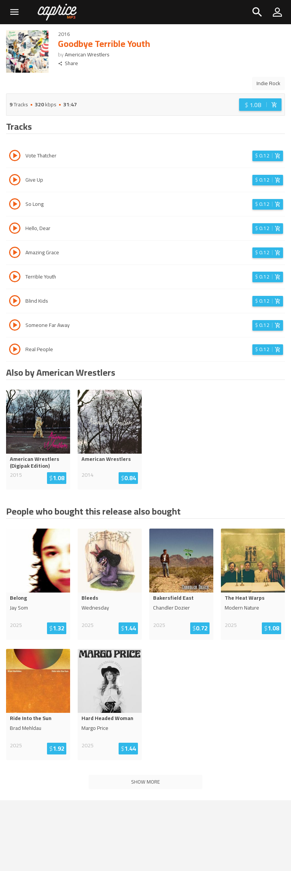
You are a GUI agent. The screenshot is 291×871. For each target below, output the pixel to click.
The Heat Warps (244, 597)
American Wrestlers (87, 54)
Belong (18, 597)
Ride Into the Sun (31, 718)
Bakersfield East (173, 597)
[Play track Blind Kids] (15, 302)
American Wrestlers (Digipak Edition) (34, 462)
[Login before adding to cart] (260, 104)
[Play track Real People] (15, 350)
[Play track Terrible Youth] (15, 278)
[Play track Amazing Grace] (15, 253)
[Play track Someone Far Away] (15, 326)
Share (68, 63)
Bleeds (89, 597)
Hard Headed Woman (107, 718)
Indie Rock (268, 83)
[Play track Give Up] (15, 181)
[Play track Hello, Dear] (15, 229)
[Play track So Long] (15, 205)
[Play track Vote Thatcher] (15, 156)
